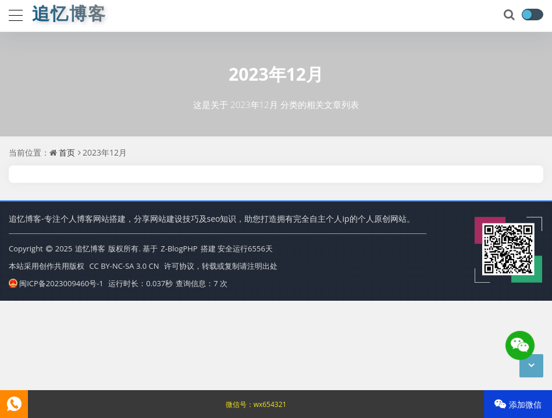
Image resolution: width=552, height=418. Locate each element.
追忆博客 (90, 248)
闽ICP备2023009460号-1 (56, 283)
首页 (67, 152)
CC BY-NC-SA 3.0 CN (124, 266)
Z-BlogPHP (179, 248)
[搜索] (510, 15)
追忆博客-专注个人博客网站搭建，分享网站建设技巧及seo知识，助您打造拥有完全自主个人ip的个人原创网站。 (212, 218)
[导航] (16, 14)
